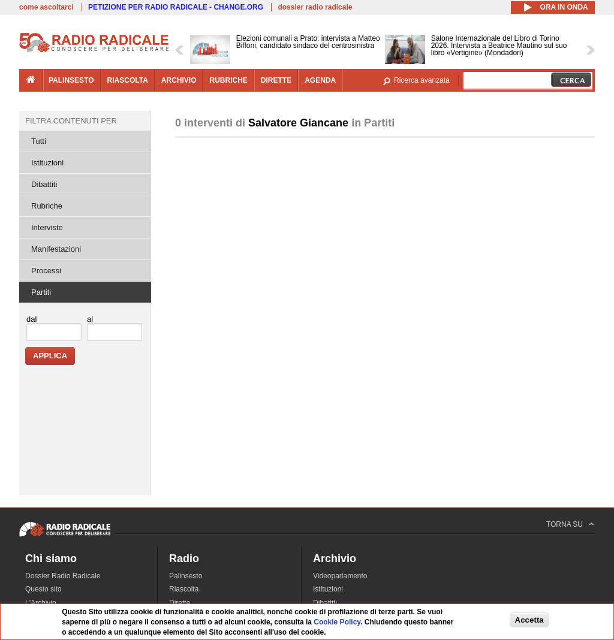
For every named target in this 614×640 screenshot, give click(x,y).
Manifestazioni (56, 248)
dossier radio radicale (315, 7)
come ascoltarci (46, 7)
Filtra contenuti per (71, 120)
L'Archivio (40, 603)
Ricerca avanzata (422, 80)
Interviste (47, 227)
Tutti (38, 141)
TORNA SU (564, 524)
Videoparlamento (340, 576)
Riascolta (183, 589)
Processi (46, 270)
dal (31, 319)
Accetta (529, 619)
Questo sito (43, 589)
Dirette (179, 603)
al (90, 319)
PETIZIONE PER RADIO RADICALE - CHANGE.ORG (175, 7)
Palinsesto (185, 576)
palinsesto (71, 80)
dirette (276, 80)
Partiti (41, 292)
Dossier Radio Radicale (62, 576)
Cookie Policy (337, 622)
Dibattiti (44, 184)
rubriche (228, 80)
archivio (179, 80)
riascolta (127, 80)
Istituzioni (47, 162)
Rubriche (46, 205)
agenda (320, 80)
